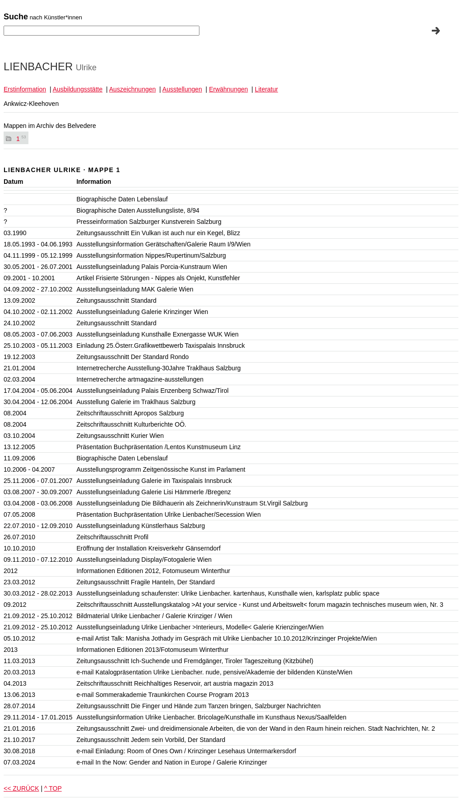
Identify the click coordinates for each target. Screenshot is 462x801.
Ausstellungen (182, 89)
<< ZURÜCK (21, 788)
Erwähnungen (228, 89)
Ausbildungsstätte (78, 89)
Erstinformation (25, 89)
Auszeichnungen (132, 89)
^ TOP (53, 788)
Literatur (266, 89)
